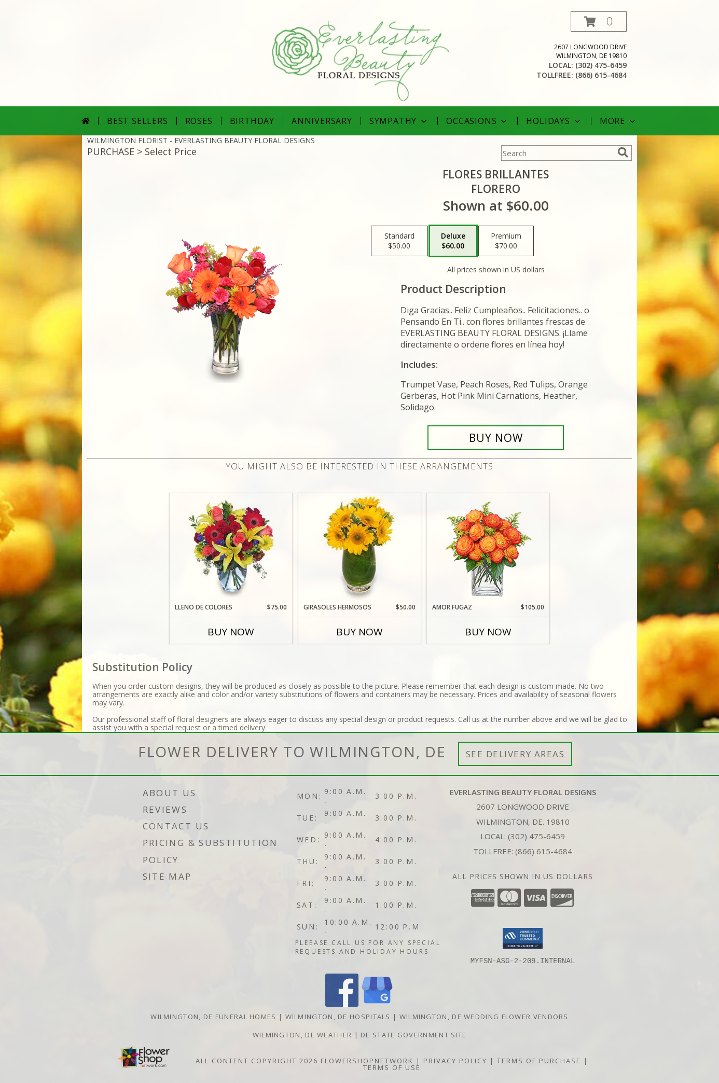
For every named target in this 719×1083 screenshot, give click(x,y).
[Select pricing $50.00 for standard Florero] (399, 241)
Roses (199, 121)
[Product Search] (557, 153)
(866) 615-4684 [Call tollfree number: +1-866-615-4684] (601, 75)
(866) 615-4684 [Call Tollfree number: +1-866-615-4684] (543, 851)
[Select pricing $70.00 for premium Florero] (506, 241)
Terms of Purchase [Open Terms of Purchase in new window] (539, 1060)
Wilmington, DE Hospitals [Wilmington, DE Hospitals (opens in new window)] (338, 1016)
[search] (623, 152)
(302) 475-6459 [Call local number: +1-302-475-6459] (601, 65)
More (619, 121)
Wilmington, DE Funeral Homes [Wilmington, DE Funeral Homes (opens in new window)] (213, 1016)
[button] (599, 21)
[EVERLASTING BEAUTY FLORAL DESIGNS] (360, 59)
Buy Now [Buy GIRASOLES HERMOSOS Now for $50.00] (359, 631)
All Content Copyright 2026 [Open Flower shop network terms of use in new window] (257, 1060)
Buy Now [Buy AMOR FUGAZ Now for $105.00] (488, 631)
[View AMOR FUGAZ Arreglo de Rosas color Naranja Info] (488, 548)
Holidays (554, 121)
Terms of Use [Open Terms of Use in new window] (392, 1067)
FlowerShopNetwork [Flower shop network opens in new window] (367, 1060)
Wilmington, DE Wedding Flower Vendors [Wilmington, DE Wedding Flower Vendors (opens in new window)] (484, 1016)
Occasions (477, 121)
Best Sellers (137, 121)
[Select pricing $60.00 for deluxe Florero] (453, 241)
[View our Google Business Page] (377, 1003)
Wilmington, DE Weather (302, 1034)
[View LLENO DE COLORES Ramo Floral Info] (231, 547)
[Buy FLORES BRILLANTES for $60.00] (495, 437)
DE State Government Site (413, 1034)
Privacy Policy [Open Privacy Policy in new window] (455, 1060)
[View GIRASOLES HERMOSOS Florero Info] (359, 547)
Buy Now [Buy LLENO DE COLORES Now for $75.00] (231, 631)
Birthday (252, 121)
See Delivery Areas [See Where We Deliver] (515, 754)
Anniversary (322, 121)
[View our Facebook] (341, 1003)
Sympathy (399, 121)
